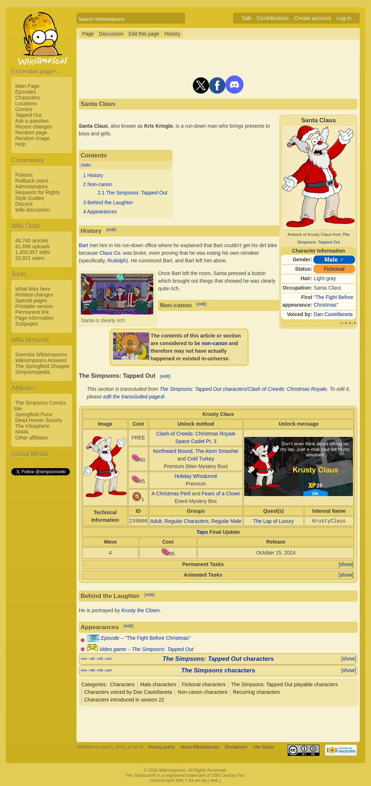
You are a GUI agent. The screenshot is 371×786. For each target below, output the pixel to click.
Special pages (31, 300)
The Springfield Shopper (42, 366)
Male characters (158, 684)
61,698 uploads (32, 246)
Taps (202, 532)
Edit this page (144, 34)
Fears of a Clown (221, 493)
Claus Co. (110, 253)
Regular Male (226, 521)
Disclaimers (236, 747)
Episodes (25, 92)
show (346, 564)
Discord (23, 204)
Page (88, 34)
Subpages (26, 324)
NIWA (21, 432)
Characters (27, 98)
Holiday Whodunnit (196, 476)
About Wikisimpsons (200, 747)
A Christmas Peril (170, 493)
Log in (344, 18)
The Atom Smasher (217, 451)
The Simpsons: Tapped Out (162, 649)
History (172, 34)
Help (20, 144)
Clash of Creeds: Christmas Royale (195, 434)
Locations (26, 103)
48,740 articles (31, 240)
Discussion (111, 34)
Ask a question (32, 121)
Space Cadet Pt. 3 (196, 441)
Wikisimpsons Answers (41, 360)
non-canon (215, 343)
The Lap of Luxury (273, 521)
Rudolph (116, 260)
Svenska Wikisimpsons (41, 354)
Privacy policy (161, 747)
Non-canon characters (203, 692)
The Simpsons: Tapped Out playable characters (284, 684)
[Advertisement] (40, 585)
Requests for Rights (37, 192)
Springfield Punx (33, 414)
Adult (156, 521)
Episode (110, 638)
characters (218, 658)
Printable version (34, 306)
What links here (32, 289)
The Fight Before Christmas (158, 638)
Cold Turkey (200, 459)
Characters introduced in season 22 (124, 700)
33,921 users (30, 258)
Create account (312, 18)
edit (111, 229)
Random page (31, 132)
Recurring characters (256, 692)
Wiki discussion (32, 210)
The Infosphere (32, 426)
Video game (112, 649)
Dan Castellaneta (333, 314)
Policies (24, 175)
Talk (246, 18)
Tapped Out (28, 115)
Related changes (34, 295)
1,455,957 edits (32, 252)
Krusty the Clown (140, 610)
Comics (23, 109)
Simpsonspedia (32, 372)
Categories (93, 684)
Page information (34, 318)
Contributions (273, 18)
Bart (83, 245)
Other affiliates (31, 438)
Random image (32, 138)
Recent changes (33, 127)
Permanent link (32, 312)
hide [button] (86, 165)
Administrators (31, 186)
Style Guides (29, 198)
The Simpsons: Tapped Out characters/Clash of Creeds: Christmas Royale (243, 389)
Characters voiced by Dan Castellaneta (128, 692)
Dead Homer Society (38, 420)
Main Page (27, 86)
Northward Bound (172, 451)
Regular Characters (186, 521)
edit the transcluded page (131, 397)
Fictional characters (203, 684)
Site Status (263, 747)
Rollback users (32, 181)
